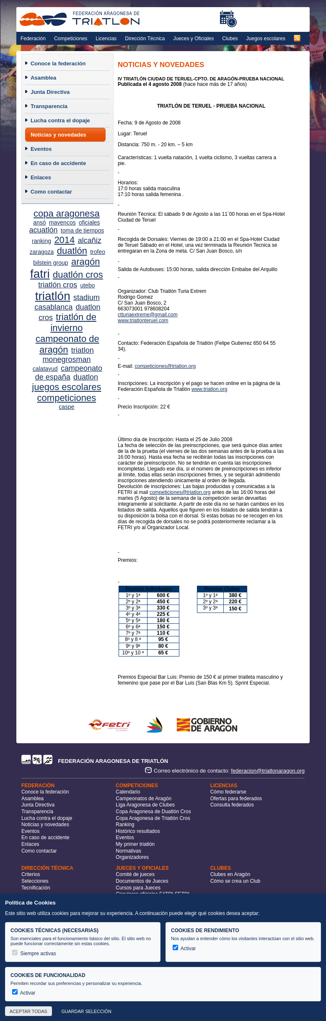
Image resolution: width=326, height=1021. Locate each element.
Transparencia (49, 106)
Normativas (128, 851)
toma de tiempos (82, 230)
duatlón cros (78, 274)
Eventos (41, 149)
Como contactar (51, 192)
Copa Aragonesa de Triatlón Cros (153, 818)
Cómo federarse (228, 792)
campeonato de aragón (67, 344)
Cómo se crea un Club (235, 881)
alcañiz (89, 240)
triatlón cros (57, 285)
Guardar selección (86, 1011)
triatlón (52, 295)
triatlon (82, 350)
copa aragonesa (67, 213)
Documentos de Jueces (142, 881)
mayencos (62, 222)
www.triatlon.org (209, 389)
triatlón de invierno (73, 322)
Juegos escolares (265, 38)
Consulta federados (232, 805)
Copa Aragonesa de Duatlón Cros (153, 811)
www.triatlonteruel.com (143, 320)
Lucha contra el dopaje (60, 120)
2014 (64, 240)
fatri (40, 273)
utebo (87, 285)
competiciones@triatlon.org (165, 366)
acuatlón (43, 230)
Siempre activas (34, 953)
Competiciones (70, 38)
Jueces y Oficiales (193, 38)
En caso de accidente (58, 163)
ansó (39, 222)
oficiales (89, 222)
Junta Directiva (50, 92)
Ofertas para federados (236, 798)
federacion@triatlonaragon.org (268, 771)
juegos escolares (66, 387)
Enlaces (41, 177)
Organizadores (132, 857)
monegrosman (66, 359)
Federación (33, 38)
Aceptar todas (28, 1011)
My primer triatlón (135, 844)
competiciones (66, 398)
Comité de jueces (135, 874)
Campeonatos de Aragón (143, 798)
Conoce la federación (58, 63)
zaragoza (42, 251)
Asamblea (43, 78)
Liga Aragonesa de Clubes (145, 805)
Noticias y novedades (58, 135)
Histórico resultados (138, 831)
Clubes (230, 38)
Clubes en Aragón (230, 874)
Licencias (106, 38)
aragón (85, 261)
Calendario (128, 792)
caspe (66, 406)
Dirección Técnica (145, 38)
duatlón (72, 251)
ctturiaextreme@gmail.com (148, 315)
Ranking (125, 824)
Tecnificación (35, 888)
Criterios (30, 874)
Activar (184, 948)
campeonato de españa (68, 372)
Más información (146, 1011)
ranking (41, 241)
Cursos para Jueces (138, 888)
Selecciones (35, 881)
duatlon (85, 377)
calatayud (45, 368)
